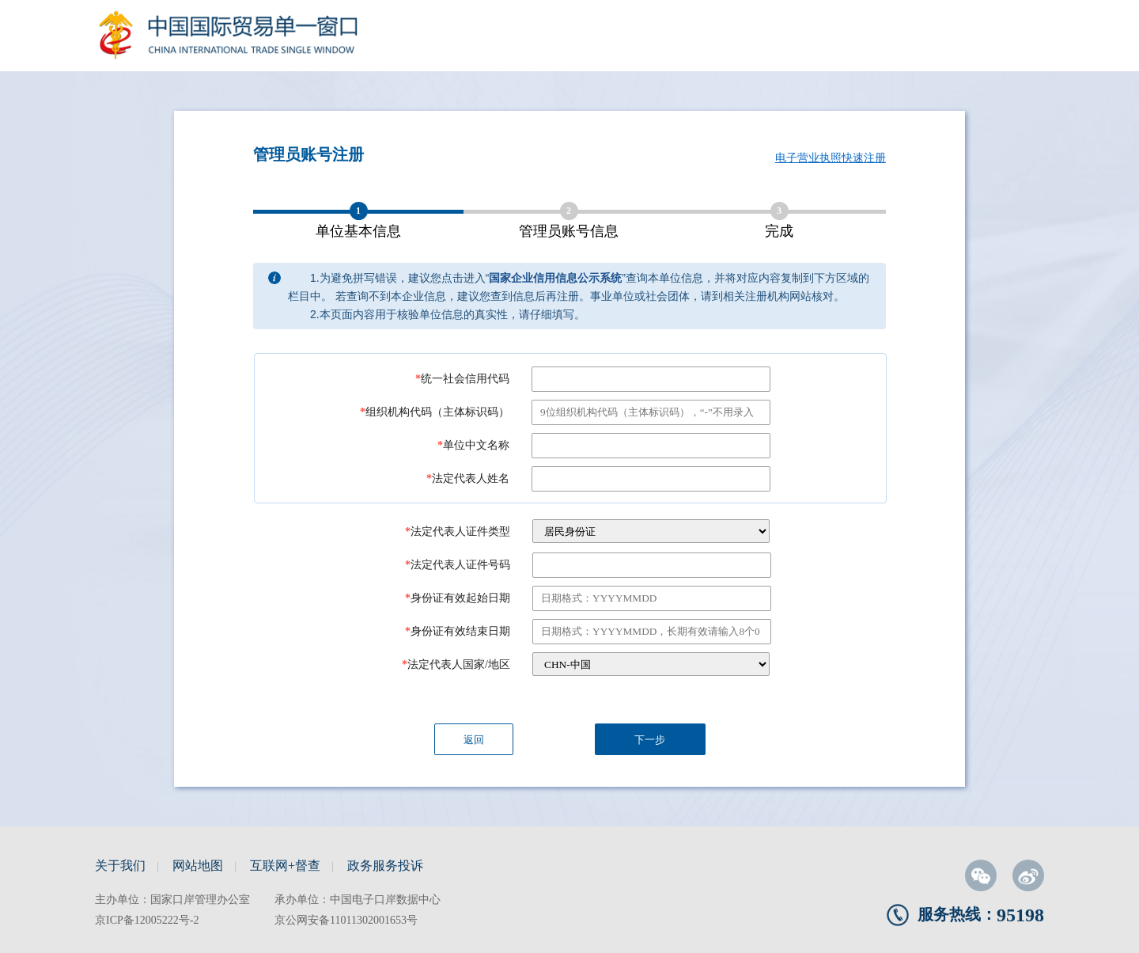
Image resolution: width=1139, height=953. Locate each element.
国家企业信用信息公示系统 (555, 278)
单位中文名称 (473, 445)
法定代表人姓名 (467, 478)
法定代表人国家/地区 (456, 664)
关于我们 (120, 865)
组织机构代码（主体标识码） (434, 412)
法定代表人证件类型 (457, 531)
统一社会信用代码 (462, 379)
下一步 (649, 740)
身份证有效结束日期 (457, 631)
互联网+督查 (285, 865)
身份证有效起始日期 (457, 598)
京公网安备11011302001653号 (346, 920)
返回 (474, 740)
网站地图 (197, 865)
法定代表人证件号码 (457, 565)
